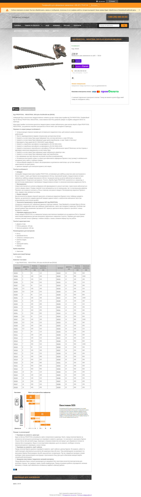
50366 (58, 378)
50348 (58, 341)
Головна (17, 25)
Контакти (94, 5)
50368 (58, 384)
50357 (58, 350)
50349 (58, 344)
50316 (16, 350)
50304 (16, 307)
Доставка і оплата (21, 31)
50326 (16, 381)
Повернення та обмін (40, 31)
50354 (58, 322)
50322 (16, 369)
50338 (58, 301)
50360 (58, 359)
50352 (16, 328)
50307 (16, 319)
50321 (16, 366)
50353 (58, 319)
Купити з (82, 66)
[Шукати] (124, 25)
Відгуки (56, 31)
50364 (58, 372)
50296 (16, 282)
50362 (58, 366)
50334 (58, 288)
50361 (58, 362)
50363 (58, 369)
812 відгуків (102, 1)
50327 (16, 384)
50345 (58, 331)
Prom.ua (79, 493)
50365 (58, 375)
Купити (78, 61)
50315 (16, 347)
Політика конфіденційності (84, 495)
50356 (58, 347)
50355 (58, 325)
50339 (58, 304)
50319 (16, 359)
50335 (58, 291)
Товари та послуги (32, 25)
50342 (58, 313)
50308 (16, 322)
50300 (16, 294)
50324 (16, 375)
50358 (58, 353)
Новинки (56, 25)
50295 (16, 279)
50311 (16, 335)
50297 (16, 285)
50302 (16, 301)
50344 (58, 328)
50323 (16, 372)
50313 (16, 341)
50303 (16, 304)
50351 (16, 313)
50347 (58, 338)
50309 (16, 325)
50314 (16, 344)
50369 (58, 387)
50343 (58, 316)
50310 (16, 331)
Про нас (67, 25)
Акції (47, 25)
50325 (16, 378)
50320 (16, 362)
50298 (16, 288)
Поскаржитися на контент (69, 495)
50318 (16, 356)
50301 (16, 298)
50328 (16, 387)
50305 (16, 310)
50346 (58, 335)
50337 (58, 298)
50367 (58, 381)
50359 (58, 356)
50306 (16, 316)
